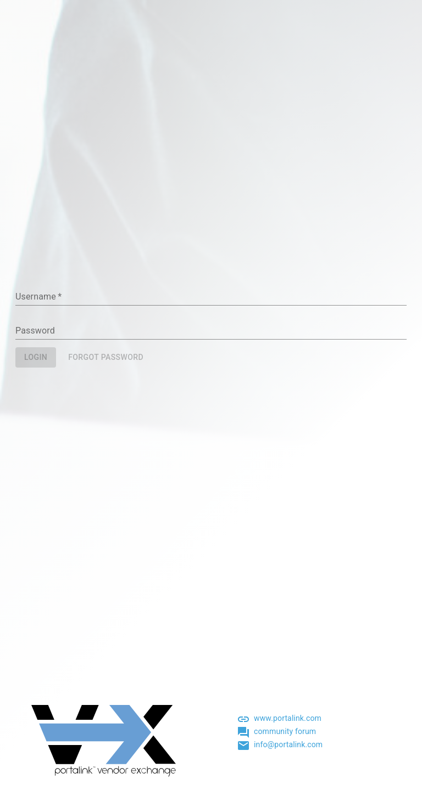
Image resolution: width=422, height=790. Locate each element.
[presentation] (98, 404)
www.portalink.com (287, 718)
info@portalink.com (288, 744)
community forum (285, 731)
